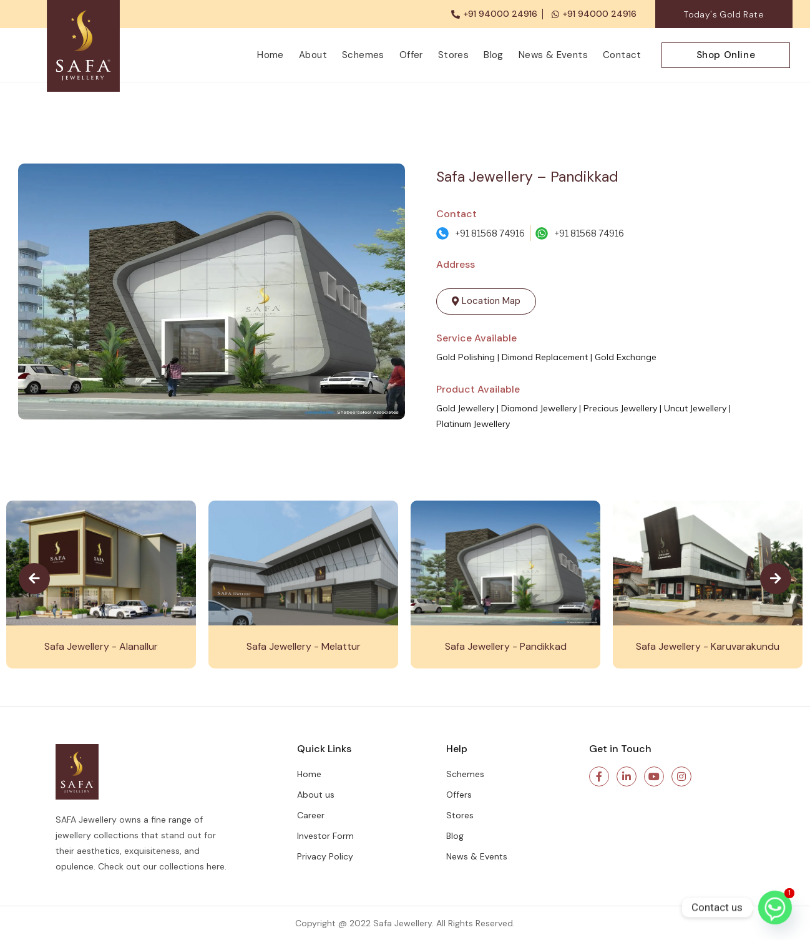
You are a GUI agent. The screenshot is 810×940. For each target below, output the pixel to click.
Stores (453, 55)
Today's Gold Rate (724, 14)
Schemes (363, 55)
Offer (411, 55)
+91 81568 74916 (490, 233)
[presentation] (34, 578)
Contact (622, 55)
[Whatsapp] (775, 907)
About (313, 55)
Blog (494, 55)
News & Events (553, 55)
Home (270, 55)
